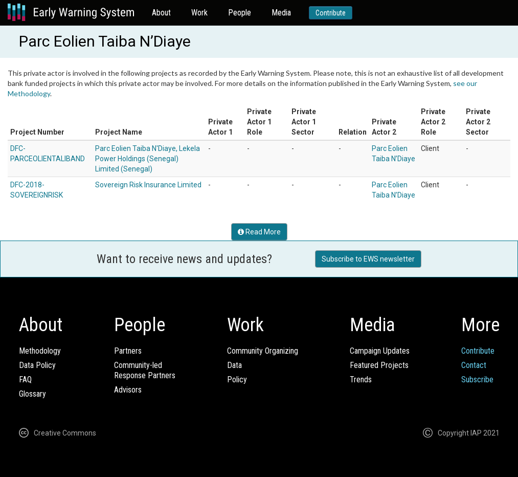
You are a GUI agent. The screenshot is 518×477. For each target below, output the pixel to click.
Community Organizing (262, 351)
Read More (259, 232)
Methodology (40, 351)
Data (234, 365)
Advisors (128, 390)
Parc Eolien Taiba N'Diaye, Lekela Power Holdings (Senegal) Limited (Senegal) (147, 158)
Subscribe (477, 379)
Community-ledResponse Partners (144, 370)
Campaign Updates (380, 351)
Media (281, 12)
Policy (237, 379)
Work (199, 12)
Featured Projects (379, 365)
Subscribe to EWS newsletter (368, 259)
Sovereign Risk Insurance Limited (148, 185)
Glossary (32, 394)
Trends (361, 379)
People (239, 12)
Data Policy (37, 365)
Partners (128, 351)
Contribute (331, 13)
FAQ (25, 379)
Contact (473, 365)
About (161, 12)
